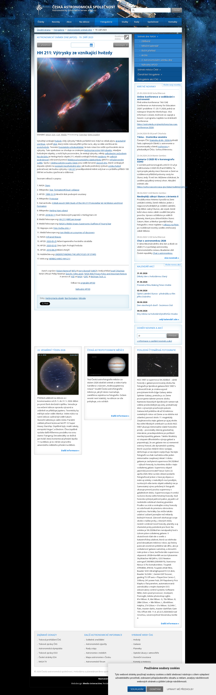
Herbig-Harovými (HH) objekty (98, 150)
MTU (74, 270)
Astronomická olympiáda (50, 648)
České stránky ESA (47, 657)
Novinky (56, 21)
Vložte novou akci (173, 264)
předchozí (46, 45)
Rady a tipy (91, 648)
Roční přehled (148, 50)
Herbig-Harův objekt (54, 298)
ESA (53, 134)
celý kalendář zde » (169, 319)
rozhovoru (163, 146)
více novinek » (171, 257)
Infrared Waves (53, 236)
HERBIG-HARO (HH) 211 (59, 258)
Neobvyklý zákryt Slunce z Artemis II (157, 196)
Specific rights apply (74, 273)
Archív (144, 55)
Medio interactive (92, 683)
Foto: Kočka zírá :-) (61, 228)
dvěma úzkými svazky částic (64, 162)
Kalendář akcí (145, 266)
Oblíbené (145, 41)
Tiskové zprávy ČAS (48, 644)
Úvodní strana (44, 29)
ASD (73, 276)
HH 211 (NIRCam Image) (70, 219)
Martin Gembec (159, 155)
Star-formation (71, 298)
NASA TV (43, 661)
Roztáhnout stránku (120, 37)
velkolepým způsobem (115, 153)
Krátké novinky (146, 86)
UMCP (94, 270)
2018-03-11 (50, 214)
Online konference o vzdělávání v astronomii (156, 98)
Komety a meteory (142, 661)
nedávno (102, 156)
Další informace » (70, 450)
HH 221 (72, 169)
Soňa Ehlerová (159, 93)
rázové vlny (101, 162)
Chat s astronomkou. (163, 253)
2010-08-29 (52, 249)
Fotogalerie (106, 21)
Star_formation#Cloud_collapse (64, 189)
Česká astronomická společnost (56, 671)
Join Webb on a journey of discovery (77, 232)
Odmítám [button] (155, 689)
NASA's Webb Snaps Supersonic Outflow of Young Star (85, 223)
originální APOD (87, 282)
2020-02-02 (52, 245)
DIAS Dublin (93, 134)
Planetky (137, 648)
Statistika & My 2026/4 (160, 140)
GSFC (86, 276)
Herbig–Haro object (58, 210)
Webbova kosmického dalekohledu (84, 159)
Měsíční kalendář (150, 45)
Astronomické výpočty (96, 644)
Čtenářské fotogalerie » (150, 74)
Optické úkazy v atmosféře (146, 652)
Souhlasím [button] (137, 689)
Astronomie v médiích (96, 652)
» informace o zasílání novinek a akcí (154, 341)
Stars (47, 185)
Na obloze (84, 21)
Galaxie (137, 644)
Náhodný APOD (83, 289)
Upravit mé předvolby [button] (180, 689)
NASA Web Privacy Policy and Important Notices (105, 273)
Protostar (53, 198)
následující (120, 45)
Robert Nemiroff (63, 270)
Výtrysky (82, 298)
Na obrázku (42, 156)
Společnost (153, 21)
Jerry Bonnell (84, 270)
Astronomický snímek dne (79, 29)
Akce (69, 21)
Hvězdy (136, 639)
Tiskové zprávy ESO (48, 652)
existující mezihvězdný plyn (68, 166)
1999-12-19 (50, 194)
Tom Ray (83, 134)
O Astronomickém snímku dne (156, 60)
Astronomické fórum (95, 661)
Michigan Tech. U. (98, 276)
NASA (48, 134)
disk (55, 144)
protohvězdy (43, 147)
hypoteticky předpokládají (71, 147)
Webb (64, 134)
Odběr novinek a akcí (150, 327)
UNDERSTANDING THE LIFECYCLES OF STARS (75, 254)
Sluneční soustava (142, 657)
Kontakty (172, 21)
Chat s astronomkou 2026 (151, 240)
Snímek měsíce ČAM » (149, 69)
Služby (125, 21)
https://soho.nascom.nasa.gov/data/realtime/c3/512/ (162, 186)
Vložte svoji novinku (172, 84)
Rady (136, 21)
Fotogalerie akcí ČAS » (149, 79)
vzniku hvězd (114, 166)
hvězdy (58, 140)
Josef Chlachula (117, 270)
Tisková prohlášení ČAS (50, 639)
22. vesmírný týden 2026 (51, 350)
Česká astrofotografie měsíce (105, 350)
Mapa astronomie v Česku (98, 657)
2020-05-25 (52, 241)
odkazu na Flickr (171, 224)
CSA (58, 134)
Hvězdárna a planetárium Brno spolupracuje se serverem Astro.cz (105, 671)
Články (41, 21)
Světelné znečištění (95, 639)
